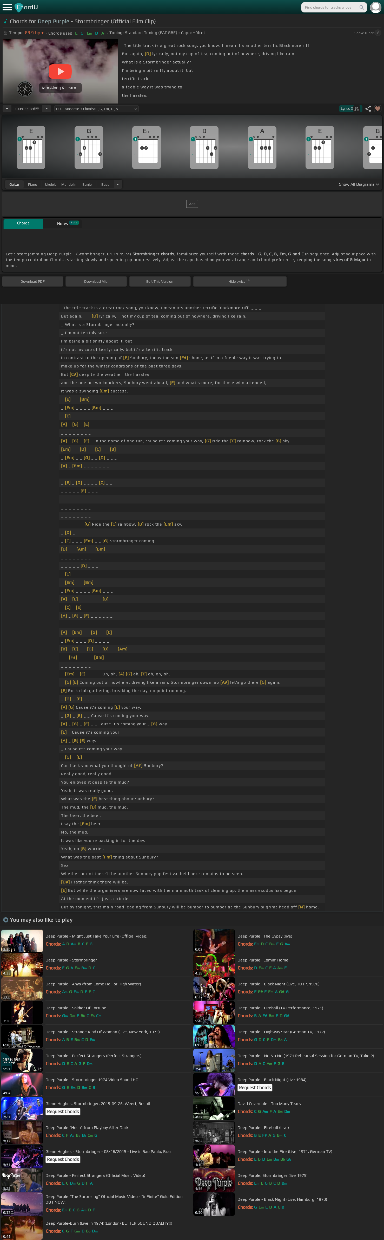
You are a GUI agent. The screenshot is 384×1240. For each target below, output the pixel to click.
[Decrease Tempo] (7, 108)
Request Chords (255, 1087)
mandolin (68, 184)
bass (105, 184)
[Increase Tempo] (46, 108)
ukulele (50, 184)
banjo (87, 184)
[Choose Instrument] (118, 184)
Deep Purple (54, 21)
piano (32, 184)
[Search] (361, 7)
